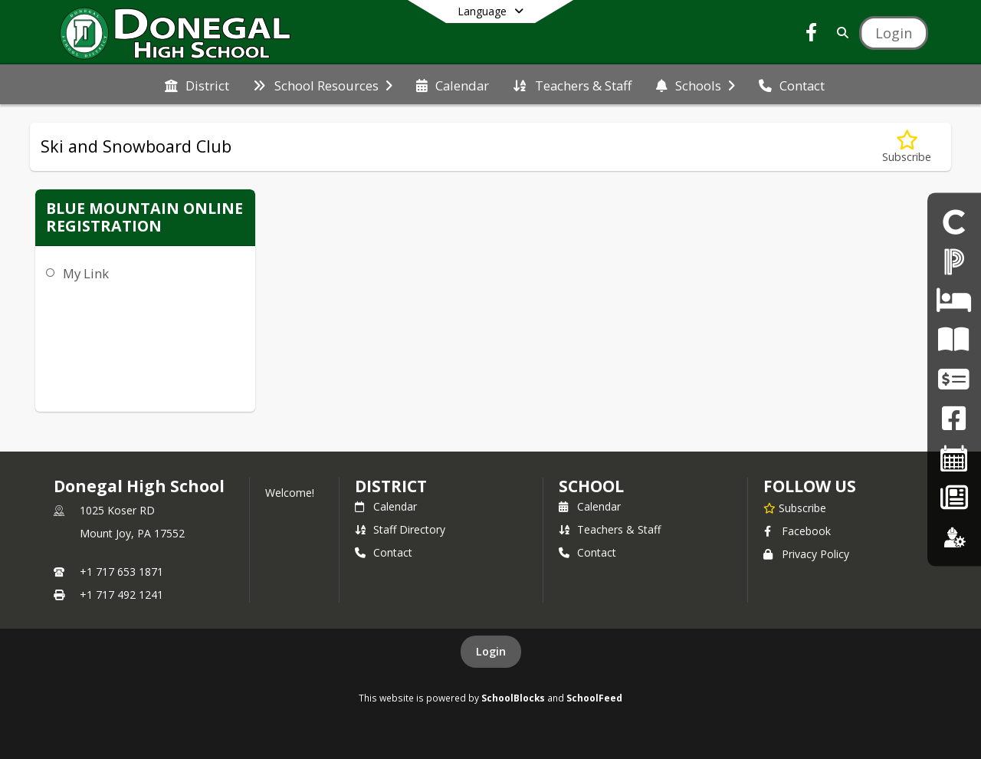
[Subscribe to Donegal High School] (794, 507)
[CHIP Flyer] (954, 340)
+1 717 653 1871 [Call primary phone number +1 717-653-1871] (121, 571)
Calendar (386, 506)
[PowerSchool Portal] (954, 261)
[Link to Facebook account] (811, 35)
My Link (86, 273)
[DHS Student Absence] (954, 300)
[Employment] (954, 537)
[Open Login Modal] (893, 33)
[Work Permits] (954, 379)
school (591, 486)
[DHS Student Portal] (954, 222)
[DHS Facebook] (954, 419)
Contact (383, 552)
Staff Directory (400, 529)
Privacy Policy (806, 554)
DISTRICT (391, 486)
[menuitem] (197, 84)
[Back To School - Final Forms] (954, 498)
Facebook (797, 531)
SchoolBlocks (513, 698)
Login (491, 651)
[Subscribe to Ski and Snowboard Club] (906, 147)
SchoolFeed (594, 698)
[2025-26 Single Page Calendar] (954, 458)
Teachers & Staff (610, 529)
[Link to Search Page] (839, 32)
